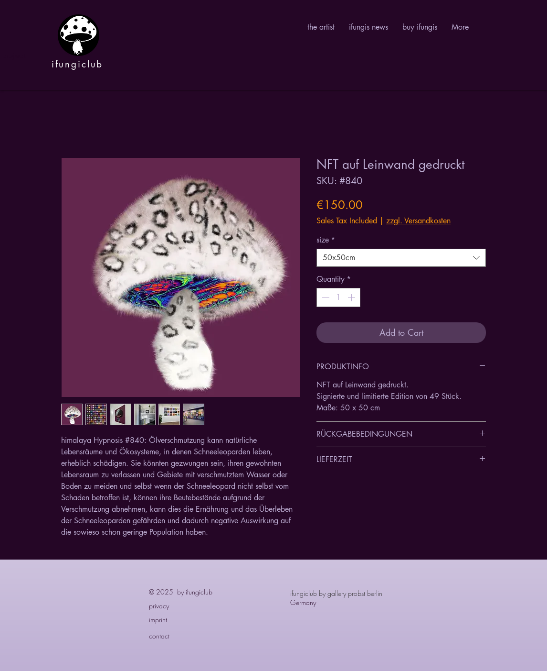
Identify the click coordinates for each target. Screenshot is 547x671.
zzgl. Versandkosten (418, 221)
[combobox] (401, 258)
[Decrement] (324, 297)
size (325, 240)
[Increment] (352, 297)
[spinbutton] (338, 297)
